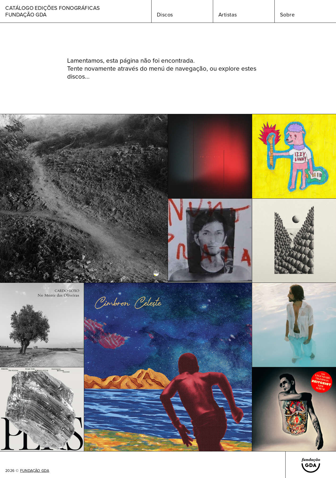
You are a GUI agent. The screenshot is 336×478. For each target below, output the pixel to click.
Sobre (287, 15)
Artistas (227, 15)
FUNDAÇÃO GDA (34, 471)
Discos (165, 15)
